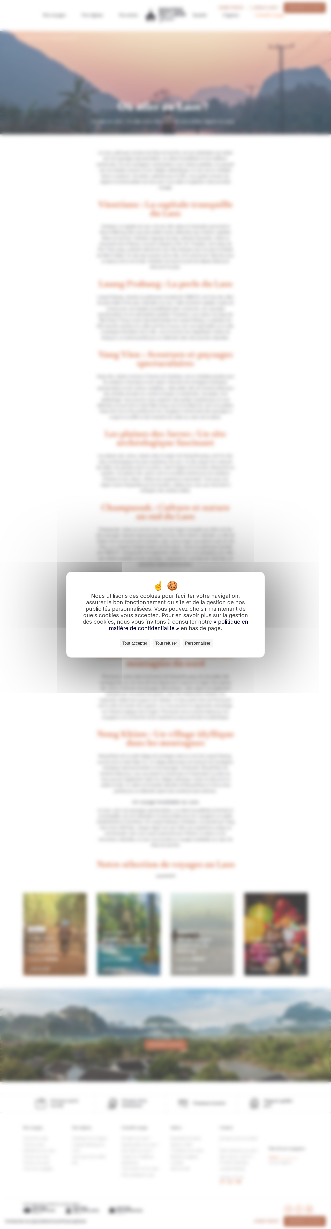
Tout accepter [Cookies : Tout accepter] (134, 643)
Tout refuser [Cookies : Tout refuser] (166, 643)
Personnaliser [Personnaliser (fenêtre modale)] (197, 643)
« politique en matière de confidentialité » (178, 625)
